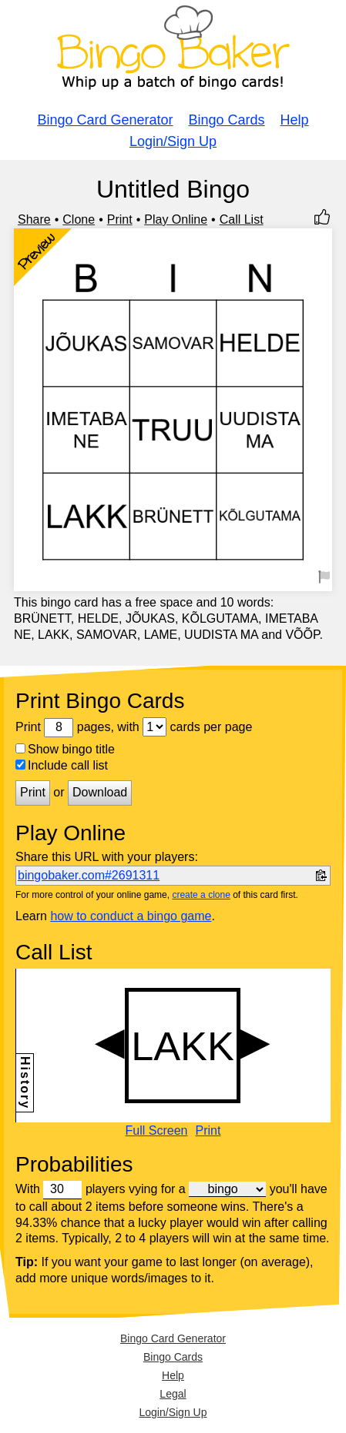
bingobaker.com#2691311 (89, 875)
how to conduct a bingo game (130, 916)
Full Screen (157, 1131)
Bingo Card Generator (105, 120)
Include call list (61, 765)
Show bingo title (65, 749)
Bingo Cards (227, 120)
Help (294, 120)
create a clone (201, 894)
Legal (173, 1393)
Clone (78, 219)
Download (99, 792)
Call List (242, 219)
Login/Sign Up (173, 141)
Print (120, 219)
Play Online (175, 219)
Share (34, 219)
